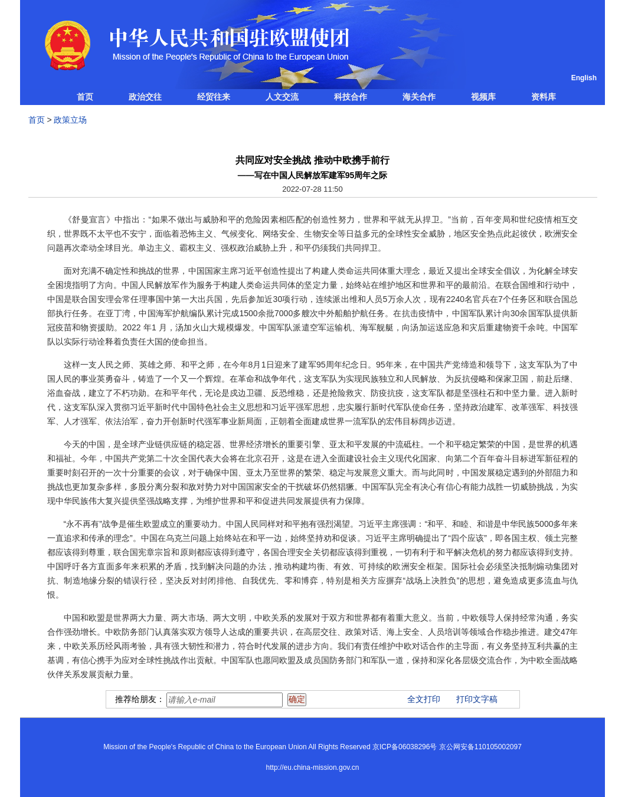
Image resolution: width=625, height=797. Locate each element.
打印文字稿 (477, 699)
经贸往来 (213, 96)
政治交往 (145, 96)
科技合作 (350, 96)
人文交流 (282, 96)
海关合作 (419, 96)
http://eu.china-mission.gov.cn (312, 767)
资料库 (543, 96)
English (584, 78)
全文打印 (423, 699)
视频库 (483, 96)
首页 (85, 96)
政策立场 (70, 119)
